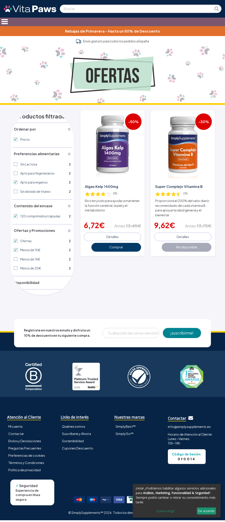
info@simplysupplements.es (189, 428)
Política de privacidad (24, 471)
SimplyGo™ (125, 435)
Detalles (112, 236)
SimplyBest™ (126, 428)
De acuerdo (206, 511)
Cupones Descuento (77, 450)
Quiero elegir (165, 511)
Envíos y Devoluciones (24, 442)
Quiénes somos (73, 428)
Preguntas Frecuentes (24, 450)
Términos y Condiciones (26, 464)
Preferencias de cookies (26, 457)
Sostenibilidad (73, 442)
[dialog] (177, 501)
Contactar (16, 435)
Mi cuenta (15, 428)
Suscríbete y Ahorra (76, 435)
